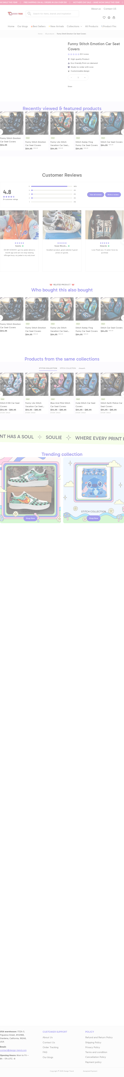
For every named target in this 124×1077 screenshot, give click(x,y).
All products (49, 34)
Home (40, 34)
